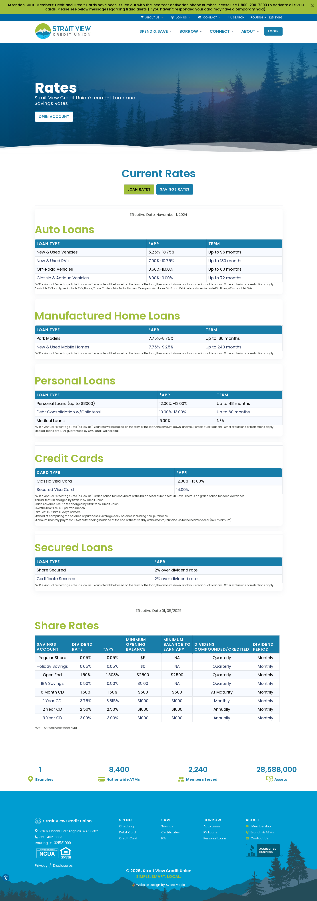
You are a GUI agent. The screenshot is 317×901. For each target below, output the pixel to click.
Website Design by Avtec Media (160, 885)
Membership (258, 826)
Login (273, 31)
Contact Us (257, 838)
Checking (126, 826)
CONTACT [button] (207, 17)
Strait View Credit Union (167, 870)
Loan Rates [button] (139, 189)
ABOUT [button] (248, 31)
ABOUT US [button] (150, 17)
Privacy (41, 865)
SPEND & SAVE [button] (154, 31)
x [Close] (312, 5)
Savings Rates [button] (174, 189)
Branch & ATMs (260, 832)
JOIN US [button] (179, 17)
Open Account (54, 116)
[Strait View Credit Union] (63, 31)
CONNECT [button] (220, 31)
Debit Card (127, 832)
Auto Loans (212, 826)
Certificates (170, 832)
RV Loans (210, 832)
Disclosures (63, 865)
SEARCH (236, 17)
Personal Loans (214, 838)
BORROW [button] (188, 31)
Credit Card (128, 838)
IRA (163, 838)
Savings (167, 826)
